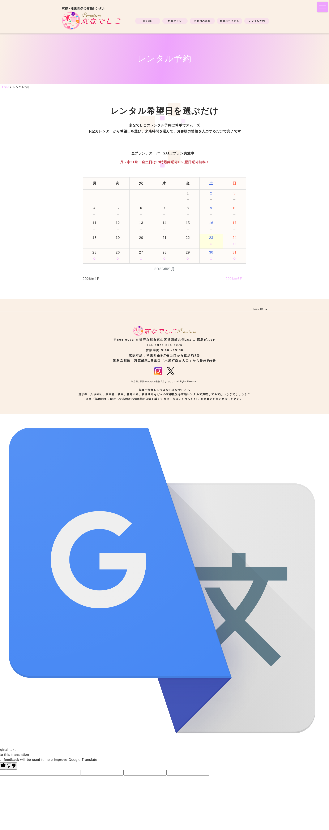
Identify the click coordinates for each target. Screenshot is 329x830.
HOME (147, 21)
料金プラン (175, 21)
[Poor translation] (11, 766)
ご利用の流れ (202, 21)
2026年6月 (234, 279)
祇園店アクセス (229, 21)
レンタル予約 (256, 21)
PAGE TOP (259, 309)
